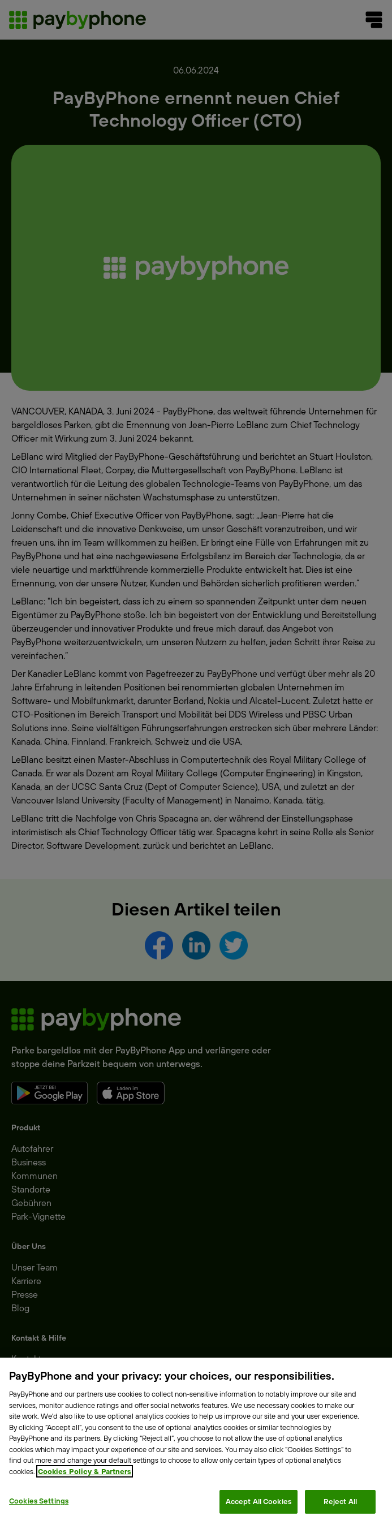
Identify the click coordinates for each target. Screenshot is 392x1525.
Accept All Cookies (258, 1501)
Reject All (340, 1501)
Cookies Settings (38, 1500)
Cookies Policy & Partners (84, 1471)
